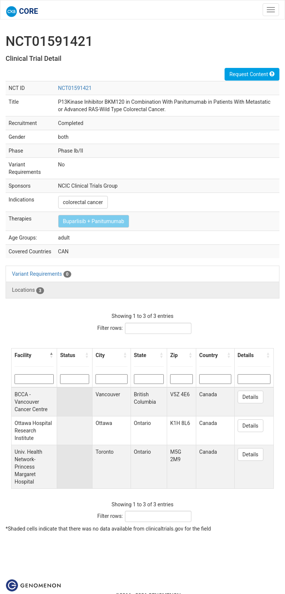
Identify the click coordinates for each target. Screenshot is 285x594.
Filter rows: (110, 328)
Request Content (252, 74)
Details (250, 397)
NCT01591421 (75, 88)
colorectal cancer (83, 202)
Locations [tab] (28, 290)
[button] (51, 355)
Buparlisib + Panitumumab (93, 221)
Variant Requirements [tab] (41, 274)
